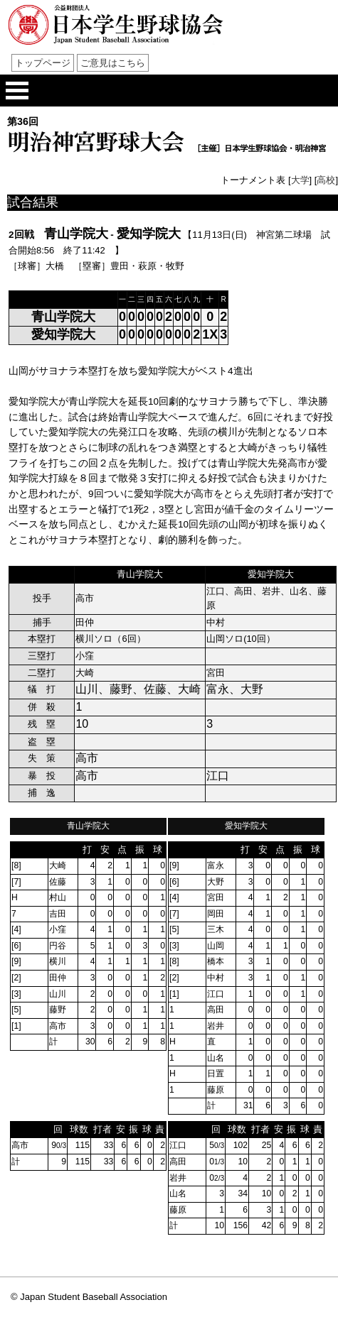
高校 (326, 180)
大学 (300, 180)
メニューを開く (17, 90)
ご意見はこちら (112, 63)
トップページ (42, 63)
